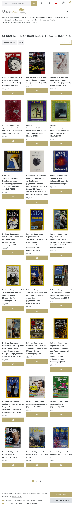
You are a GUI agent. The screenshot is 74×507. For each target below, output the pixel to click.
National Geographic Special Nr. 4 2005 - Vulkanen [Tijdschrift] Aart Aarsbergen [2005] (59, 180)
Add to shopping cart (13, 93)
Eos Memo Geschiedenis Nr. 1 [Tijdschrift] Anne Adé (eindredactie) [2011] (36, 80)
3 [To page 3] (40, 481)
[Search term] (16, 3)
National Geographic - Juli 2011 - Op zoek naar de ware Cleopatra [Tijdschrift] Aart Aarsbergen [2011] (13, 295)
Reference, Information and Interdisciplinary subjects (44, 17)
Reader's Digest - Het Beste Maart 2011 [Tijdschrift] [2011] (11, 454)
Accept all (61, 495)
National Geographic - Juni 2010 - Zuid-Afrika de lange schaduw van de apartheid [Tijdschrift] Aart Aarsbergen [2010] (13, 407)
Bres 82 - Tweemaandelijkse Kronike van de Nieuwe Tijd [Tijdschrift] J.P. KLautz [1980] (59, 130)
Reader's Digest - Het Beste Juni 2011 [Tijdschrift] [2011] (59, 404)
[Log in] (42, 3)
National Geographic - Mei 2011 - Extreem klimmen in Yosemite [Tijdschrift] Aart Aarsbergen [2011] (61, 294)
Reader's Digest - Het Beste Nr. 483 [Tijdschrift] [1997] (61, 454)
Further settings (32, 503)
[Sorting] (9, 42)
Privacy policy (17, 496)
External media (36, 501)
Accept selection (61, 500)
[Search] (34, 3)
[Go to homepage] (10, 17)
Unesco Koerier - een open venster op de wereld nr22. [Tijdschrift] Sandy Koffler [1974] (12, 129)
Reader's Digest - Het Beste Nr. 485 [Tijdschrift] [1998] (37, 454)
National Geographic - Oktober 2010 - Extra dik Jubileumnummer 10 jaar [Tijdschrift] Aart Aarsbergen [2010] (36, 348)
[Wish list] (63, 3)
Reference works (47, 20)
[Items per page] (21, 42)
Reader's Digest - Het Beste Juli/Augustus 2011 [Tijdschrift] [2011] (36, 404)
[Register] (49, 3)
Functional (19, 503)
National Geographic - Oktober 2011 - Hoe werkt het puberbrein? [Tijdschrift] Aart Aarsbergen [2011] (12, 239)
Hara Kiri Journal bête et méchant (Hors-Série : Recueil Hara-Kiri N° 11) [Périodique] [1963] (12, 81)
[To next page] (46, 481)
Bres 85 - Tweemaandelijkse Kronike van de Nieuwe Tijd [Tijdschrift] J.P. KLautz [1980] (36, 130)
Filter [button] (66, 42)
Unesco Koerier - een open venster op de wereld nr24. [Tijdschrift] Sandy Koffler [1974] (60, 81)
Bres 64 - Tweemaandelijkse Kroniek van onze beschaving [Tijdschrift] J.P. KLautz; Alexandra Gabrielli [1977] (12, 182)
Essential (9, 501)
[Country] (56, 3)
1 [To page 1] (33, 481)
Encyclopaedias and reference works (21, 20)
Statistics (21, 501)
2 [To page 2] (36, 481)
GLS (7, 503)
